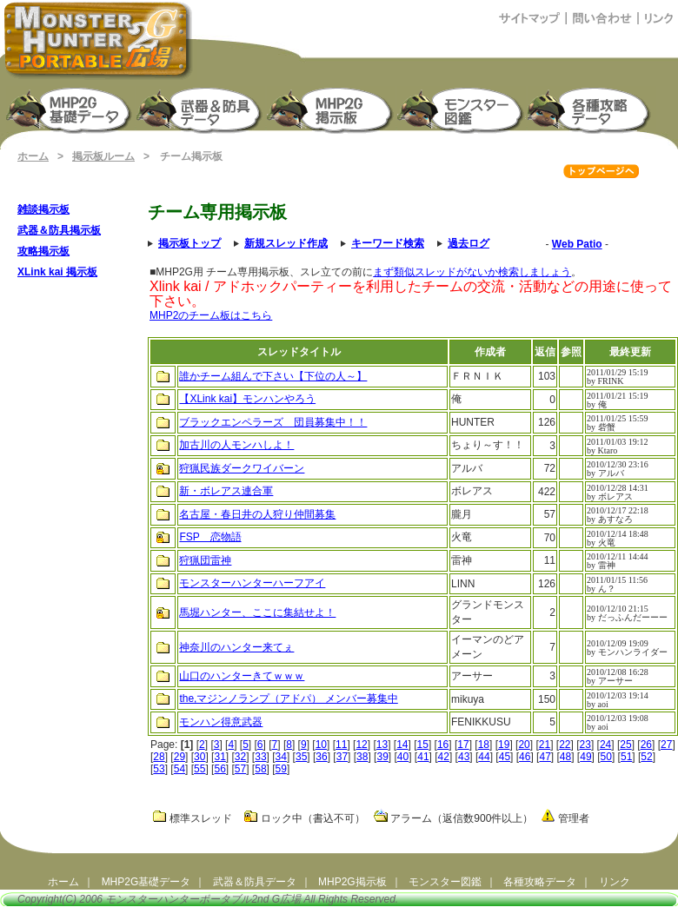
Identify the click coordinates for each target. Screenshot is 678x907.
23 (585, 744)
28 (158, 757)
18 (483, 744)
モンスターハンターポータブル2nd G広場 (203, 899)
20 (523, 744)
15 (423, 744)
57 (240, 769)
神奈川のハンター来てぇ (236, 647)
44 (483, 757)
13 (382, 744)
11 (341, 744)
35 (301, 757)
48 (565, 757)
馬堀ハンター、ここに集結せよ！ (257, 612)
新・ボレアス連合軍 (226, 491)
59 (281, 769)
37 (342, 757)
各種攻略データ (539, 882)
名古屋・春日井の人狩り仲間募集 (257, 514)
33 (260, 757)
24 (605, 744)
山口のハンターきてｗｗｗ (241, 676)
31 (219, 757)
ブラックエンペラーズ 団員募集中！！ (273, 422)
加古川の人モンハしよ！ (236, 445)
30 (199, 757)
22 (564, 744)
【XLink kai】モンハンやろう (247, 399)
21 (544, 744)
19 (503, 744)
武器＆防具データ (254, 882)
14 (402, 744)
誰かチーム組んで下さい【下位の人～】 (273, 376)
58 (260, 769)
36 (321, 757)
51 (626, 757)
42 (443, 757)
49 (585, 757)
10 (321, 744)
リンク (614, 882)
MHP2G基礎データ (146, 882)
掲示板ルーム (103, 156)
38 (362, 757)
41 (423, 757)
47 (544, 757)
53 (158, 769)
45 (504, 757)
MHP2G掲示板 (331, 109)
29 (179, 757)
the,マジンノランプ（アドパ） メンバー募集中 (288, 698)
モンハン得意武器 (221, 722)
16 (443, 744)
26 (646, 744)
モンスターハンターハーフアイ (252, 583)
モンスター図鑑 (461, 109)
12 (361, 744)
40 (403, 757)
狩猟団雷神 (205, 560)
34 (281, 757)
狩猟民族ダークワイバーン (241, 468)
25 (625, 744)
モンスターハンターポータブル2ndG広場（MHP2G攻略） (98, 40)
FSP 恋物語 (210, 537)
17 (463, 744)
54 (179, 769)
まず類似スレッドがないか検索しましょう (472, 272)
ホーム (33, 156)
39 (382, 757)
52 (646, 757)
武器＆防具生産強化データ (200, 109)
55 (199, 769)
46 (524, 757)
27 (666, 744)
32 (240, 757)
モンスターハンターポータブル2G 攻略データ (592, 109)
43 (463, 757)
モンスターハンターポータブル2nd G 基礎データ (70, 109)
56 (219, 769)
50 (606, 757)
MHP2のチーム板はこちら (211, 315)
